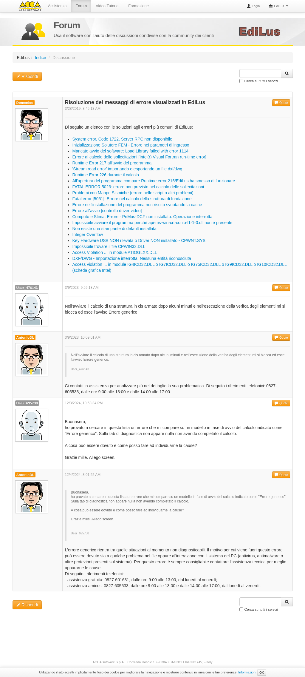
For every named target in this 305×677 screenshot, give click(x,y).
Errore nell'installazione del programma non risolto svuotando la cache (137, 204)
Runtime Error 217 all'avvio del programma (112, 163)
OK (261, 672)
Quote (281, 103)
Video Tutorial (108, 6)
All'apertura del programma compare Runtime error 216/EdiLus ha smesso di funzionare (153, 180)
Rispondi (27, 76)
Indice (40, 57)
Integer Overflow (87, 234)
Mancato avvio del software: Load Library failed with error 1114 (130, 151)
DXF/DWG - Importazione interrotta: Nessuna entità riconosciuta (131, 258)
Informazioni (247, 672)
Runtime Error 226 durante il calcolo (105, 174)
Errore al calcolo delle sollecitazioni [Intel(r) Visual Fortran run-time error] (139, 157)
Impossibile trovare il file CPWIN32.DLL (108, 246)
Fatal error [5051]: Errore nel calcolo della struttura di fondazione (132, 198)
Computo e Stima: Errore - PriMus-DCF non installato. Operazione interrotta (142, 216)
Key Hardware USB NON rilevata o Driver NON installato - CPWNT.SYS (139, 240)
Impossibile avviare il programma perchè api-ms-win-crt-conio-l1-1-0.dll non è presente (152, 222)
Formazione (138, 6)
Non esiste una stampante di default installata (114, 228)
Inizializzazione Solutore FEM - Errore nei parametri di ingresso (130, 145)
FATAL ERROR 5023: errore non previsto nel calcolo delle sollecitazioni (138, 186)
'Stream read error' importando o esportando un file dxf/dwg (127, 168)
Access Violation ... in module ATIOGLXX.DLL (114, 252)
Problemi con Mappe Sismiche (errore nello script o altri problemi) (132, 192)
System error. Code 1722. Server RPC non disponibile (122, 139)
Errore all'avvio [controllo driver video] (107, 210)
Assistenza (57, 6)
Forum (81, 6)
